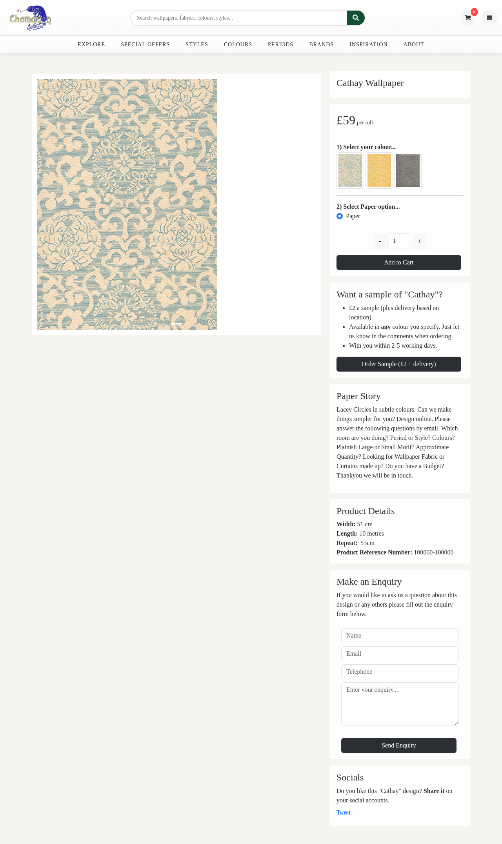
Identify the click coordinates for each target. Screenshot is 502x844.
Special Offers (145, 44)
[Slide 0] (176, 323)
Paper (353, 216)
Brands (321, 44)
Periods (280, 44)
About (414, 44)
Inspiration (368, 44)
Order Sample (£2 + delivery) (399, 364)
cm (371, 543)
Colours (238, 44)
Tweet (343, 812)
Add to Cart (399, 262)
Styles (197, 44)
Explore (91, 44)
